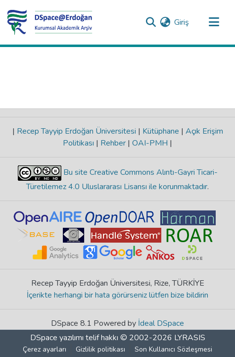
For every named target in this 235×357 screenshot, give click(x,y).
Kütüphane (161, 131)
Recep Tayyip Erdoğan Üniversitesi (76, 131)
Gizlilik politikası (100, 349)
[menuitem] (165, 22)
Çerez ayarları (44, 349)
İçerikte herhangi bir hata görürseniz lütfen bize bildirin (117, 295)
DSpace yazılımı (57, 337)
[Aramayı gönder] (150, 22)
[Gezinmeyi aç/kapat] (214, 22)
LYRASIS (189, 337)
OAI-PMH (150, 143)
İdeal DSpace (161, 323)
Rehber (113, 143)
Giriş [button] (182, 22)
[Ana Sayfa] (50, 22)
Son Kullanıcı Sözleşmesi (173, 349)
